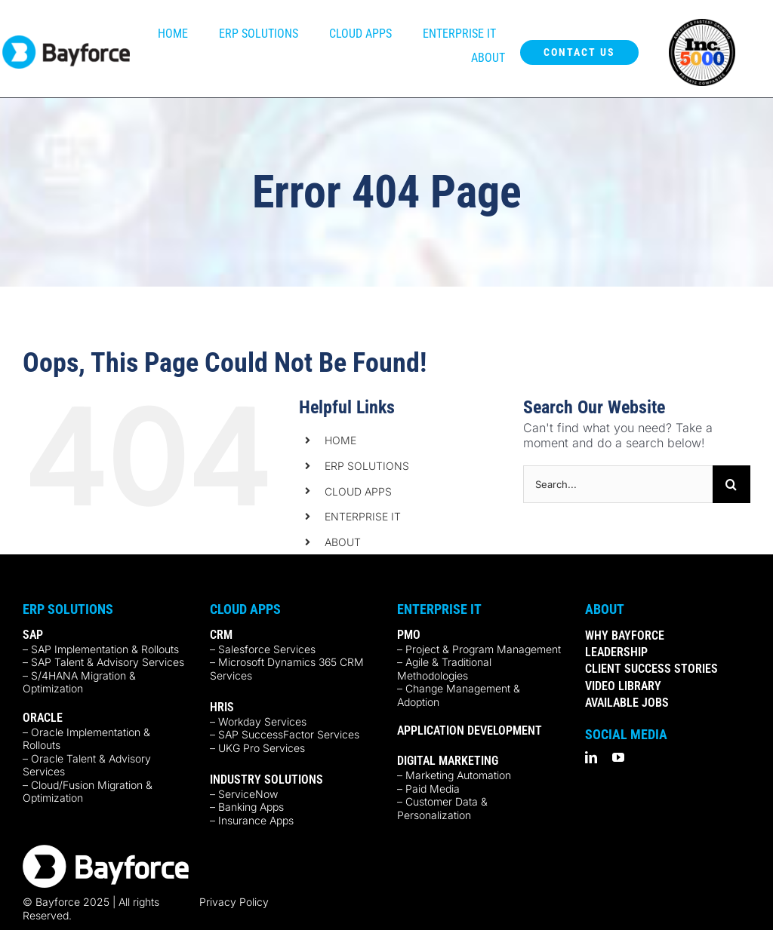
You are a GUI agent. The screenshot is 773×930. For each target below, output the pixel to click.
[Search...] (618, 484)
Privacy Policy (234, 901)
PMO (408, 635)
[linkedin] (591, 757)
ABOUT (343, 542)
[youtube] (618, 757)
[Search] (731, 484)
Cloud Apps (245, 609)
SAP (33, 635)
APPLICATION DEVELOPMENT (469, 730)
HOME (340, 440)
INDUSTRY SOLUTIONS (266, 779)
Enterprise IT (439, 609)
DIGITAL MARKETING (447, 761)
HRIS (222, 707)
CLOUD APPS (358, 491)
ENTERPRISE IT (363, 516)
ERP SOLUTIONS (367, 465)
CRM (221, 635)
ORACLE (43, 718)
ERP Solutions (68, 609)
